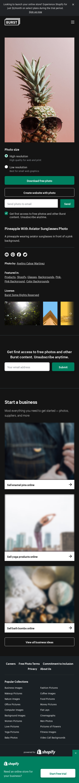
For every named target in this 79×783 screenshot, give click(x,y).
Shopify (21, 276)
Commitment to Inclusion (58, 663)
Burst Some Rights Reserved (22, 294)
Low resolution (18, 167)
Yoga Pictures (12, 732)
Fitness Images (48, 732)
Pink (58, 276)
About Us (45, 668)
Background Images (15, 715)
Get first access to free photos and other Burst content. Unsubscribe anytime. (35, 215)
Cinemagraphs (47, 715)
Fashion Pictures (49, 687)
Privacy (32, 668)
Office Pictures (12, 704)
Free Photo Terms (29, 663)
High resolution (19, 156)
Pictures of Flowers (50, 726)
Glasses (32, 276)
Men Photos (46, 721)
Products (10, 276)
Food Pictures (47, 698)
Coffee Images (47, 693)
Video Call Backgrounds (52, 737)
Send (67, 203)
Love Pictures (12, 726)
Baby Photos (11, 737)
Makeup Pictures (13, 693)
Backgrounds (46, 276)
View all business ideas (39, 642)
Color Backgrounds (37, 281)
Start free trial (58, 773)
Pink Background (15, 281)
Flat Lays (44, 709)
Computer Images (14, 709)
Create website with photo (39, 192)
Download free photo (39, 180)
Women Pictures (13, 721)
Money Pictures (48, 704)
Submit (63, 367)
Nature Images (12, 698)
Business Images (13, 687)
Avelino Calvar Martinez (31, 263)
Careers (11, 663)
